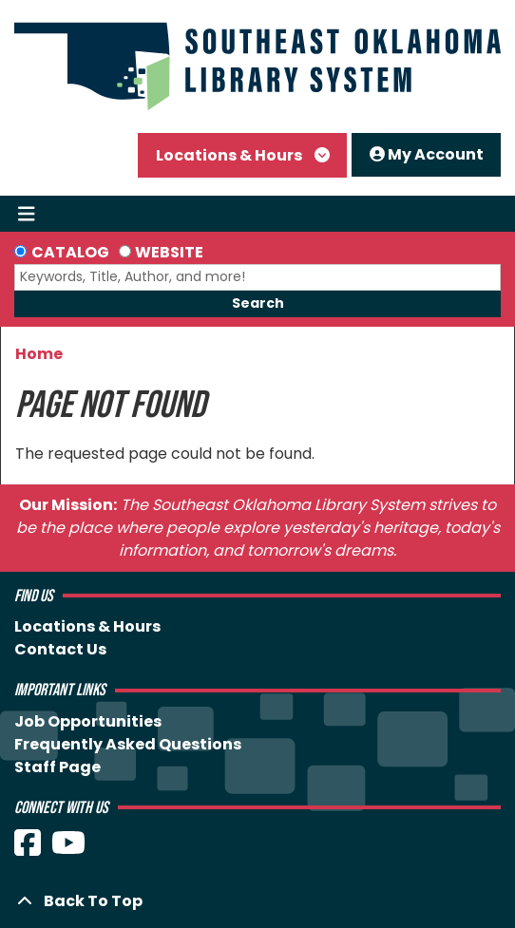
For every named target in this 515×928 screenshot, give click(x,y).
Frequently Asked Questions (127, 744)
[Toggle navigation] (26, 213)
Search (258, 303)
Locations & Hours (230, 155)
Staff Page (57, 767)
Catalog (70, 252)
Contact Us (60, 649)
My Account (427, 154)
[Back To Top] (257, 901)
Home (39, 354)
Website (169, 252)
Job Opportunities (88, 721)
